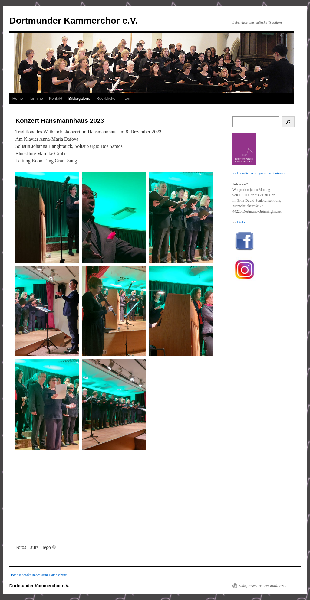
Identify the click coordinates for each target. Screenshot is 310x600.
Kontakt (55, 98)
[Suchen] (288, 121)
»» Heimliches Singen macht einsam (258, 173)
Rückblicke (105, 98)
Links (241, 222)
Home (17, 98)
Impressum (40, 575)
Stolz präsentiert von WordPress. (262, 586)
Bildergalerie (79, 98)
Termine (36, 98)
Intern (126, 98)
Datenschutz (58, 575)
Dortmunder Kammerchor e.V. (73, 20)
